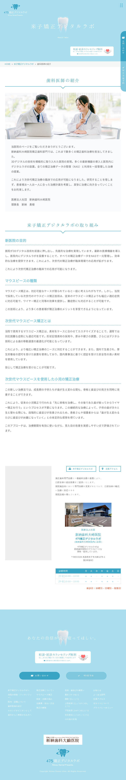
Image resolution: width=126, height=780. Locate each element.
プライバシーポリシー (103, 708)
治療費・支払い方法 (45, 703)
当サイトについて (101, 703)
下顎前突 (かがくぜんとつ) (77, 710)
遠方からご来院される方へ (20, 715)
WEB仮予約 (89, 676)
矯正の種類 (41, 708)
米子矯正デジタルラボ (83, 469)
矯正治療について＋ (45, 690)
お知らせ (97, 690)
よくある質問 (99, 695)
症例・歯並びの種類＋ (75, 690)
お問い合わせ (42, 676)
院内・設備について (17, 702)
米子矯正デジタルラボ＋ (19, 690)
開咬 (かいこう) (72, 699)
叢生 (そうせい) (72, 695)
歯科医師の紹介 (15, 706)
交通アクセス (112, 469)
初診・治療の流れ (44, 699)
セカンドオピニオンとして (20, 710)
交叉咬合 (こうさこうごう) (77, 715)
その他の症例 (71, 719)
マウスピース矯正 (44, 695)
